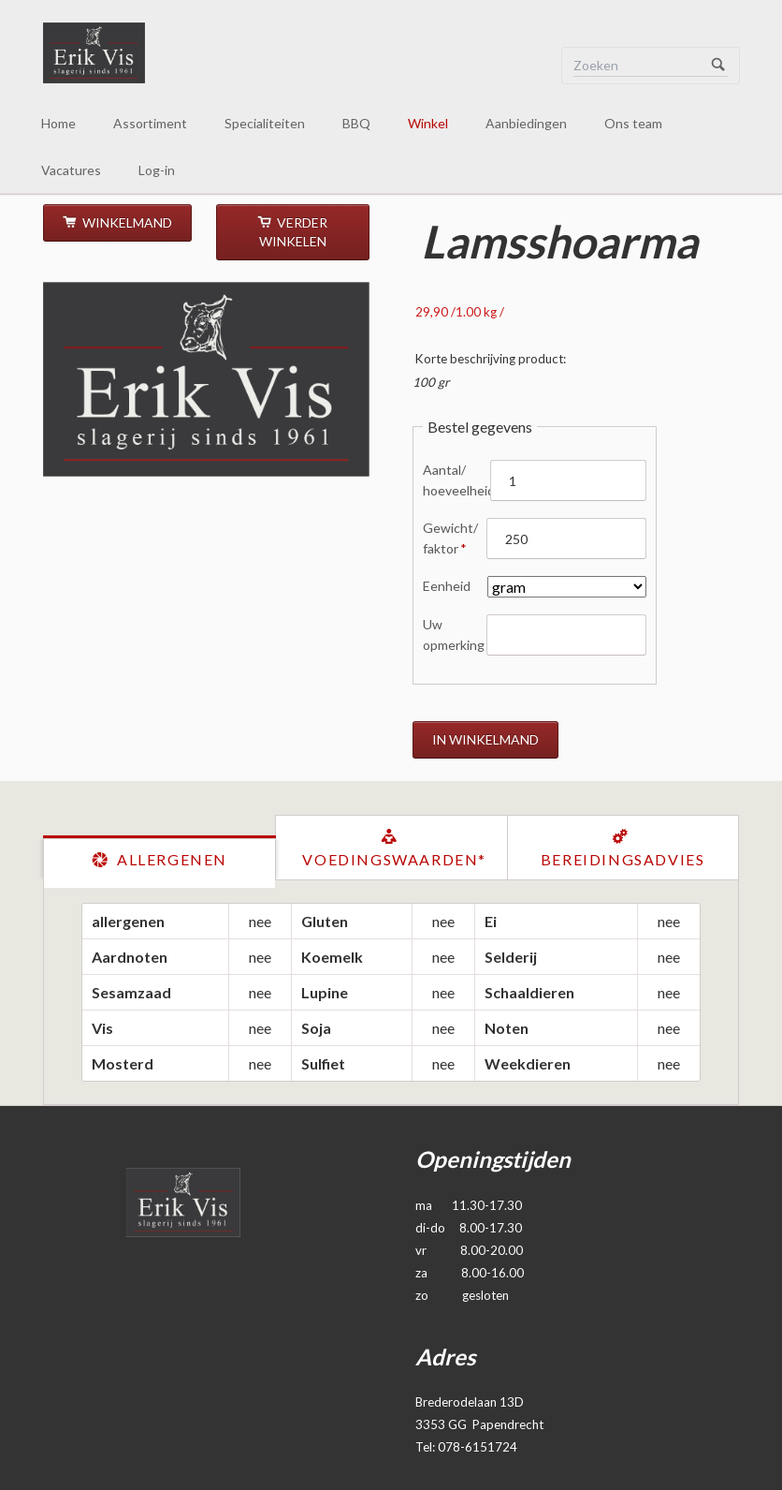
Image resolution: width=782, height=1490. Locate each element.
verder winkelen (293, 231)
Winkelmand (126, 222)
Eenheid (447, 586)
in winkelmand (485, 739)
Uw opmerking (454, 634)
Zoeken (718, 65)
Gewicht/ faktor (450, 537)
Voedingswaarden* (394, 859)
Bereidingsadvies (623, 859)
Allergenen (169, 859)
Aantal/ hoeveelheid (456, 479)
